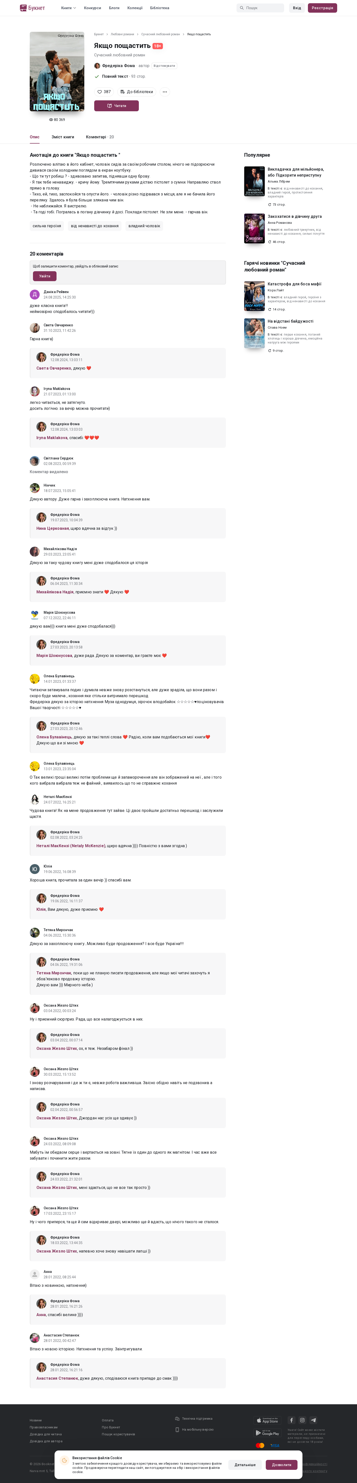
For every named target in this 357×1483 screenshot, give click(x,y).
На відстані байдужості (290, 321)
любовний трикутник (299, 229)
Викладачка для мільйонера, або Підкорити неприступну (296, 172)
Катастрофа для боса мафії (294, 284)
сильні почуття (313, 233)
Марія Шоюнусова (59, 612)
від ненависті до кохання (95, 226)
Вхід (297, 8)
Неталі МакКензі (58, 797)
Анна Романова (280, 223)
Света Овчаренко (58, 325)
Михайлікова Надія (60, 549)
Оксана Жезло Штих (61, 1005)
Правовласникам (44, 1427)
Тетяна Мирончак (58, 930)
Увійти (44, 276)
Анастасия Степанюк (61, 1335)
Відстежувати (164, 66)
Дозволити (281, 1465)
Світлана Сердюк (59, 458)
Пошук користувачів (118, 1434)
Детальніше (245, 1465)
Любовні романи (122, 34)
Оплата (108, 1420)
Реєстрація (322, 8)
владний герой (279, 192)
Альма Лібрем (279, 181)
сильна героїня (47, 226)
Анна (48, 1272)
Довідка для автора (46, 1441)
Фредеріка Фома (118, 65)
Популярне (257, 155)
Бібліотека (159, 8)
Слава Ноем (277, 327)
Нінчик (49, 485)
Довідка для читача (46, 1434)
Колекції (134, 8)
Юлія (48, 866)
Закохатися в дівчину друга (295, 216)
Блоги (114, 8)
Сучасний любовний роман (160, 34)
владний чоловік (144, 226)
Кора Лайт (276, 290)
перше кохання (295, 334)
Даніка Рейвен (56, 292)
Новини (36, 1420)
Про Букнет (111, 1427)
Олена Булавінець (59, 676)
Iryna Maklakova (57, 389)
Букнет (99, 34)
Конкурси (92, 8)
